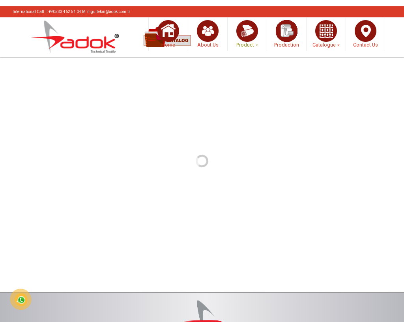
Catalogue (324, 34)
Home (168, 34)
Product (247, 34)
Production (286, 34)
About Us (208, 34)
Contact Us (365, 34)
